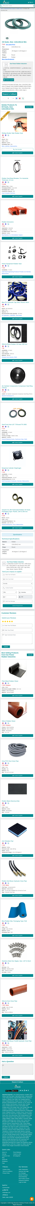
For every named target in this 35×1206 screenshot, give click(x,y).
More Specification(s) (8, 59)
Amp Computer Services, (8, 193)
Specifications (17, 534)
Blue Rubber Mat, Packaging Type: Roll (14, 921)
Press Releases (17, 1152)
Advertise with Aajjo (24, 1171)
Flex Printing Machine (23, 1115)
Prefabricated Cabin (12, 1109)
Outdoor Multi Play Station (8, 1096)
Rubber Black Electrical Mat (10, 801)
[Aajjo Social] (20, 1090)
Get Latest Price (10, 44)
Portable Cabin (28, 1094)
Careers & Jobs (17, 1154)
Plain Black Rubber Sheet (10, 681)
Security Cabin (21, 1104)
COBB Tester (13, 1121)
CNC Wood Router (13, 1115)
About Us (4, 1152)
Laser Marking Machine (18, 1094)
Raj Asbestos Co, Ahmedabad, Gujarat (12, 235)
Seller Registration (23, 1169)
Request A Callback (17, 1082)
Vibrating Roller (28, 1096)
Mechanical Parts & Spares (10, 8)
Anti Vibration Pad (7, 841)
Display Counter (18, 1101)
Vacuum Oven (28, 1112)
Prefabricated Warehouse (19, 1110)
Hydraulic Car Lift (22, 1102)
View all (30, 654)
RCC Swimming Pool (22, 1140)
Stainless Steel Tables (13, 1099)
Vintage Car (19, 1144)
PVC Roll (10, 1126)
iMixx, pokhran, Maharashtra (9, 146)
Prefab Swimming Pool (12, 1139)
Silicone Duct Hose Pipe (9, 1001)
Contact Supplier (9, 79)
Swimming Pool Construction (9, 1140)
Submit (6, 646)
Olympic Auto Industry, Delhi (9, 357)
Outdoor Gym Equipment (22, 1142)
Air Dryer (5, 1134)
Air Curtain (16, 1126)
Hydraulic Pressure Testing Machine (10, 1123)
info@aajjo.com (6, 1192)
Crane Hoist (27, 1120)
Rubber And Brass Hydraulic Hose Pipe (14, 881)
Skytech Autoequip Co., (8, 395)
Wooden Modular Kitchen (14, 1134)
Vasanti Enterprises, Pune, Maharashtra (12, 524)
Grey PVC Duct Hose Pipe (10, 761)
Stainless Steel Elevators (11, 1104)
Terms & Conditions (7, 1171)
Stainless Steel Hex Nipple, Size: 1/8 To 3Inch (16, 961)
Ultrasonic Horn (22, 1128)
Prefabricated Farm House (12, 1105)
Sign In (30, 2)
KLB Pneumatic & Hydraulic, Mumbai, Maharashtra (15, 481)
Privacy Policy (6, 1173)
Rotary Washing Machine (19, 1117)
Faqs (3, 1163)
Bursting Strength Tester (23, 1121)
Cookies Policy (6, 1169)
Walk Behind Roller (19, 1096)
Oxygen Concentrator (15, 1145)
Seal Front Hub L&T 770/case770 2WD (14, 424)
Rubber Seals (19, 8)
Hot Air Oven (5, 1113)
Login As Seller (22, 1182)
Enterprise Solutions (24, 1180)
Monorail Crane (6, 1121)
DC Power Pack (13, 1113)
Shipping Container (10, 1112)
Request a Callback (9, 94)
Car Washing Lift (11, 1136)
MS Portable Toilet (23, 1105)
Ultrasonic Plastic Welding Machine (16, 1129)
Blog (3, 1157)
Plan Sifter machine (13, 1128)
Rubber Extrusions (8, 222)
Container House (20, 1112)
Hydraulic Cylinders (22, 1113)
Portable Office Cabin (23, 1109)
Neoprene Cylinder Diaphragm (11, 468)
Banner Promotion (23, 1175)
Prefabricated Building (7, 1110)
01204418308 (5, 1187)
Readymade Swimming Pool (9, 1142)
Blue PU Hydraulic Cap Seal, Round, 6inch (15, 302)
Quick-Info (4, 1159)
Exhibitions (5, 1161)
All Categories (16, 1155)
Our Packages (22, 1173)
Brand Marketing (23, 1176)
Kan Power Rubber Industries (18, 63)
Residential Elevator (12, 1102)
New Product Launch (24, 1178)
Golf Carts (13, 1144)
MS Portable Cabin (14, 1107)
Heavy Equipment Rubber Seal (11, 263)
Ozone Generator (25, 1145)
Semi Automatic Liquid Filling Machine (23, 1132)
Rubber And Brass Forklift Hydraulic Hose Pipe (17, 1041)
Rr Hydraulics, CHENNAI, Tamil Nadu (12, 315)
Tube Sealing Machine (8, 1097)
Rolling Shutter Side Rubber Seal (12, 133)
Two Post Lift (19, 1136)
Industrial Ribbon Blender (20, 1097)
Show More (29, 107)
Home (2, 8)
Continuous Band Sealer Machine (17, 1131)
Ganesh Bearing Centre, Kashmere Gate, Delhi (14, 439)
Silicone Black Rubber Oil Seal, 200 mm (14, 344)
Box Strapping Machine (24, 1099)
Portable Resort (6, 1107)
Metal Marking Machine (22, 1124)
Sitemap (4, 1154)
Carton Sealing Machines (8, 1101)
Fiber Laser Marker (11, 1124)
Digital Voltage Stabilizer (17, 1118)
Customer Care (6, 1155)
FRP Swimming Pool (23, 1139)
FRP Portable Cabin (25, 1107)
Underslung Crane (11, 1120)
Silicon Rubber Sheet (8, 721)
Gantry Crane (20, 1120)
